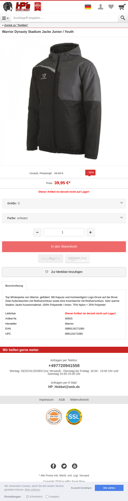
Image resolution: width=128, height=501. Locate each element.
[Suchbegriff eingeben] (64, 18)
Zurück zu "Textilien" (16, 25)
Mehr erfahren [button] (32, 489)
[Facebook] (53, 466)
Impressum (46, 399)
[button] (64, 272)
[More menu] (100, 7)
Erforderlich (36, 496)
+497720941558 (64, 365)
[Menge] (64, 232)
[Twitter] (64, 466)
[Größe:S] (64, 203)
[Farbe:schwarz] (64, 218)
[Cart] (122, 7)
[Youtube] (74, 466)
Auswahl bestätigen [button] (81, 488)
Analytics (54, 496)
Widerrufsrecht (79, 399)
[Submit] (123, 18)
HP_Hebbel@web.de (64, 387)
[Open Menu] (5, 18)
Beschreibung (14, 285)
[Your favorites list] (111, 7)
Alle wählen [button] (109, 488)
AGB (62, 399)
